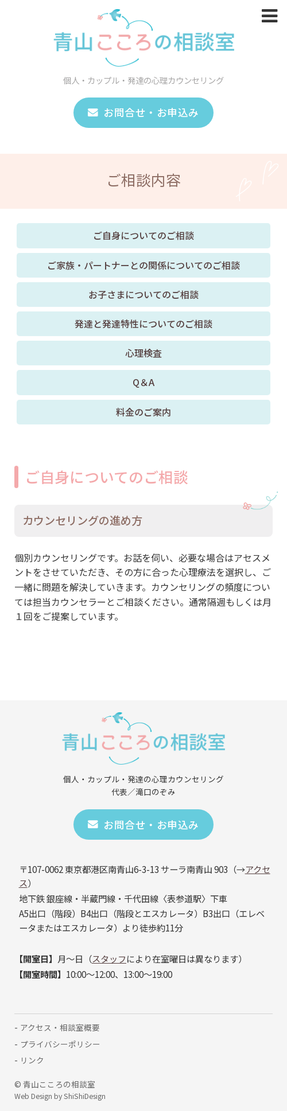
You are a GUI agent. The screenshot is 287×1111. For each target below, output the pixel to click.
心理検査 (143, 353)
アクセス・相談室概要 (60, 1027)
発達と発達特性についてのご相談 (143, 323)
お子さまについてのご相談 (143, 294)
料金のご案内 (143, 412)
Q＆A (143, 382)
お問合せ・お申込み (143, 112)
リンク (32, 1060)
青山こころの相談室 (59, 1084)
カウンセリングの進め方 (82, 520)
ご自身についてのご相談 (143, 235)
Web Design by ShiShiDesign (60, 1096)
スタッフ (109, 958)
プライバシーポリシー (60, 1044)
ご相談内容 (143, 179)
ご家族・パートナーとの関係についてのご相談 (143, 265)
